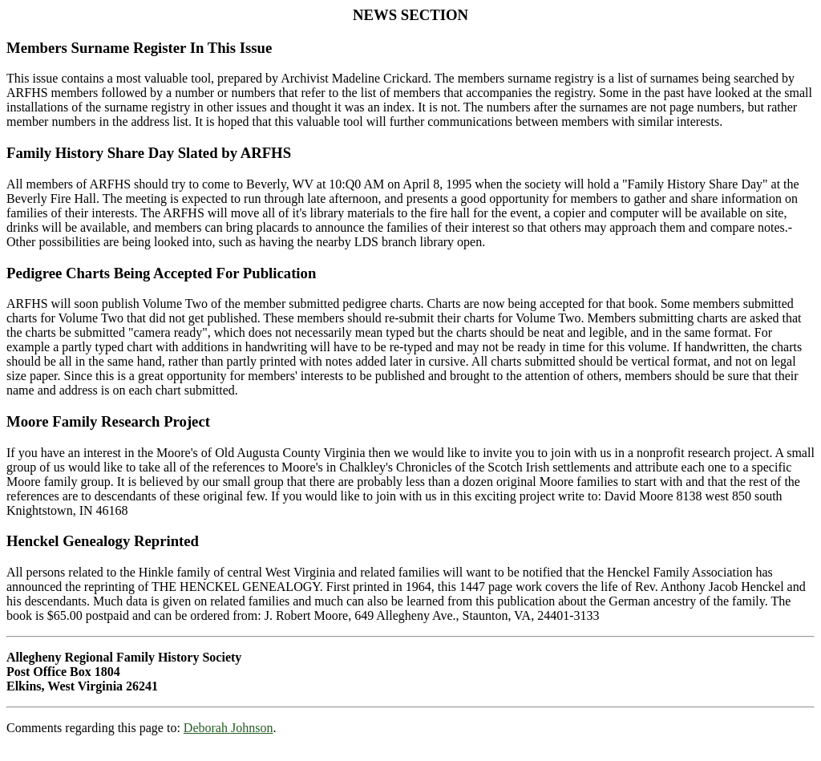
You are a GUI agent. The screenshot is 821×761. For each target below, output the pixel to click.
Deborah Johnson (228, 728)
